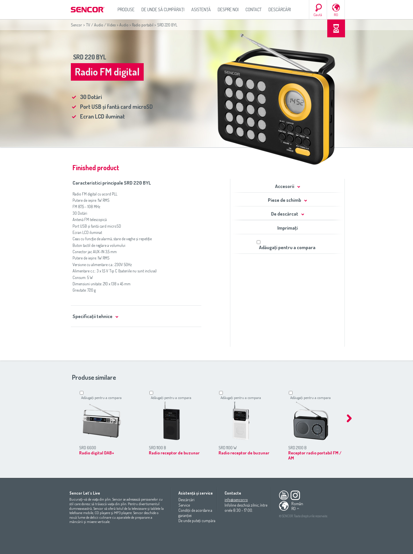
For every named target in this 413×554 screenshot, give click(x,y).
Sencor (76, 24)
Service (184, 505)
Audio (123, 24)
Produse (126, 9)
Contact (254, 9)
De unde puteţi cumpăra (196, 520)
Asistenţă (201, 9)
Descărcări (279, 9)
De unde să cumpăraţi (162, 9)
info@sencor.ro (236, 499)
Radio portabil (142, 24)
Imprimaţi (287, 228)
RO (336, 14)
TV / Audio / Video (101, 24)
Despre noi (228, 9)
